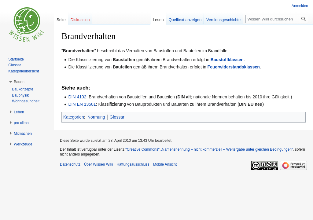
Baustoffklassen (227, 59)
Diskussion (80, 19)
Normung (96, 117)
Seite (61, 19)
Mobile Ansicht (165, 164)
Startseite (16, 59)
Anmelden (300, 6)
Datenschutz (70, 164)
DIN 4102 (77, 96)
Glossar (117, 117)
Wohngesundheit (25, 101)
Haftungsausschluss (132, 164)
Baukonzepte (22, 89)
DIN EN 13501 (82, 104)
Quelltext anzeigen (185, 19)
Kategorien (73, 117)
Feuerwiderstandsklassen (234, 66)
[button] (19, 82)
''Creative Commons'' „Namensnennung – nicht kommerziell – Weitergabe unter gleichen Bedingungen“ (209, 149)
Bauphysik (20, 95)
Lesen (158, 19)
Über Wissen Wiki (98, 164)
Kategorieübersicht (23, 71)
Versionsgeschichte (223, 19)
